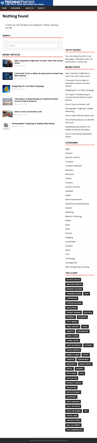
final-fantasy (73, 327)
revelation (71, 387)
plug (82, 373)
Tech (67, 254)
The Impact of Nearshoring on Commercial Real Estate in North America (36, 100)
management (83, 359)
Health (68, 195)
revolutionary (73, 392)
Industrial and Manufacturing (77, 204)
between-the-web (74, 289)
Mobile (68, 220)
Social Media (70, 241)
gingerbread (82, 331)
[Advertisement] (81, 29)
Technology (70, 258)
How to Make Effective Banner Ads (79, 115)
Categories (15, 8)
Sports (68, 250)
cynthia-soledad (74, 303)
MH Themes (63, 440)
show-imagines (73, 402)
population (72, 378)
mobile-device (85, 364)
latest (86, 355)
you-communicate (74, 430)
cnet (86, 294)
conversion (72, 298)
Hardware (69, 191)
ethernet (71, 317)
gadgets (70, 331)
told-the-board (74, 411)
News (67, 229)
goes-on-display (74, 345)
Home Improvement (73, 199)
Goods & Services (72, 187)
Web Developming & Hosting (77, 267)
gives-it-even (72, 336)
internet (88, 345)
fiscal (85, 327)
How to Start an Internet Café (28, 111)
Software (69, 246)
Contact (41, 8)
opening (79, 369)
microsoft (71, 364)
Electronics (69, 174)
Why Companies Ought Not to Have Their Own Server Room (39, 61)
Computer (69, 161)
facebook (82, 317)
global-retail (73, 341)
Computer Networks (73, 166)
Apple (67, 149)
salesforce (71, 397)
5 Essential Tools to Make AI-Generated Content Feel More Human (39, 74)
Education (69, 170)
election (88, 312)
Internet (68, 208)
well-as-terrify (73, 425)
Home (4, 8)
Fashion (68, 178)
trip (86, 411)
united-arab (72, 416)
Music (67, 225)
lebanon (70, 359)
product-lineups (74, 383)
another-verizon (74, 284)
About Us (29, 8)
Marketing (69, 212)
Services (68, 233)
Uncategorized (71, 262)
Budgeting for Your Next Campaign (28, 86)
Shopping (69, 237)
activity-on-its (73, 280)
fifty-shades (72, 322)
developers (71, 308)
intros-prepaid (73, 350)
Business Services (72, 157)
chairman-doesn (74, 294)
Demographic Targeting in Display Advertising (33, 123)
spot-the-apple (73, 406)
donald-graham (74, 312)
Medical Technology (73, 216)
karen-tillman (73, 355)
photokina (71, 373)
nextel (69, 369)
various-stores (73, 420)
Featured (69, 182)
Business (69, 153)
